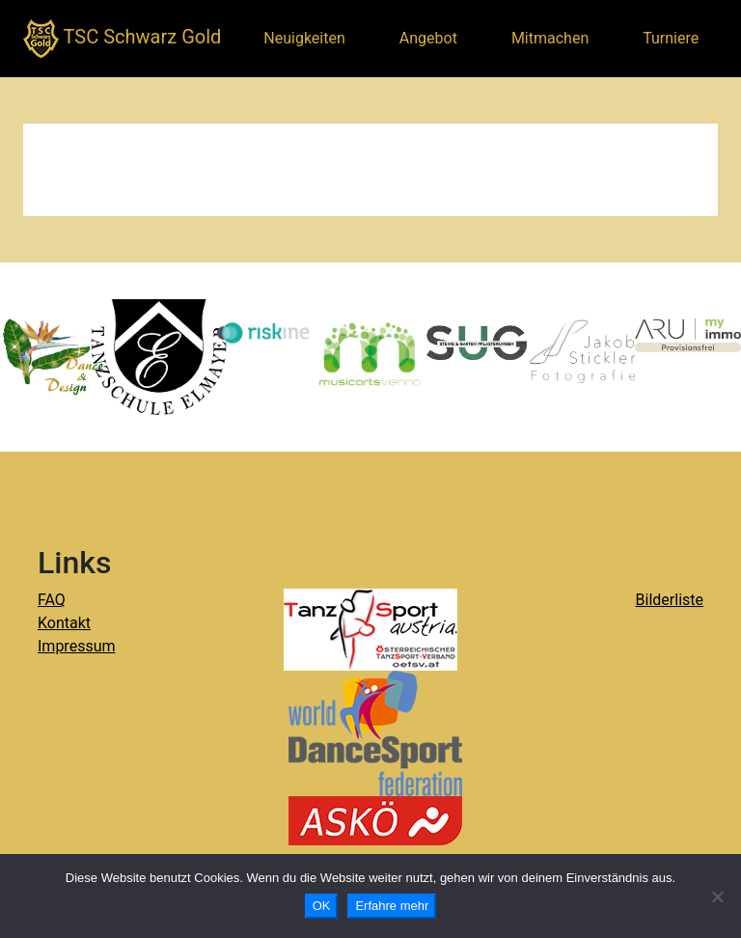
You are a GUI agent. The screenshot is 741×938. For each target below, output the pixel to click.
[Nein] (717, 896)
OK (322, 905)
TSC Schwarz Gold (122, 38)
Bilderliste (669, 600)
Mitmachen (550, 38)
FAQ (52, 600)
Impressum (77, 646)
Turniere (671, 38)
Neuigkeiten (303, 38)
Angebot (428, 38)
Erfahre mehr (391, 905)
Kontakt (64, 623)
